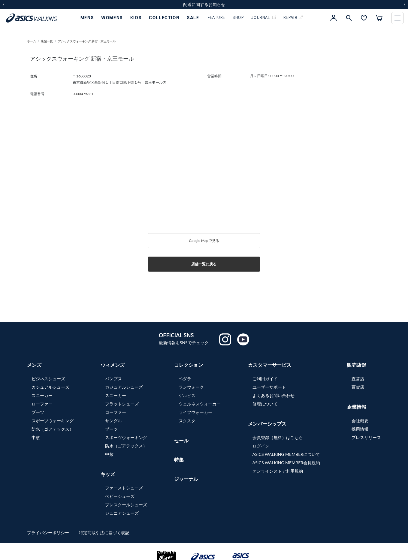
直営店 (358, 378)
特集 (179, 459)
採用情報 (360, 429)
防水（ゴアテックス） (53, 429)
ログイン (260, 445)
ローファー (42, 403)
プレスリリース (366, 437)
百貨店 (358, 387)
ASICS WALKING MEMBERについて (286, 454)
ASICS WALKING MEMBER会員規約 (286, 462)
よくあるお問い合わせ (273, 395)
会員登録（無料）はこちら (277, 437)
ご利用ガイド (265, 378)
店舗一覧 (47, 41)
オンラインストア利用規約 (277, 471)
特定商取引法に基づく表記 (104, 532)
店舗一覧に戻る (203, 264)
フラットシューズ (122, 403)
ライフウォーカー (195, 412)
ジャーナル (186, 479)
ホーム (31, 41)
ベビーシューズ (119, 496)
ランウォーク (191, 387)
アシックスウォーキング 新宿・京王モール (88, 41)
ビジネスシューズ (48, 378)
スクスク (187, 420)
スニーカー (42, 395)
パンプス (113, 378)
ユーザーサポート (269, 387)
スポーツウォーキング (53, 420)
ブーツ (38, 412)
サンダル (113, 420)
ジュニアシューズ (122, 513)
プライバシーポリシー (48, 532)
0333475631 (83, 94)
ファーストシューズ (124, 487)
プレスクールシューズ (126, 504)
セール (181, 440)
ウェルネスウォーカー (200, 403)
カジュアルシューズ (50, 387)
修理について (265, 403)
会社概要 (360, 420)
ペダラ (185, 378)
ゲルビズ (187, 395)
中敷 (36, 437)
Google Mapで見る (204, 240)
